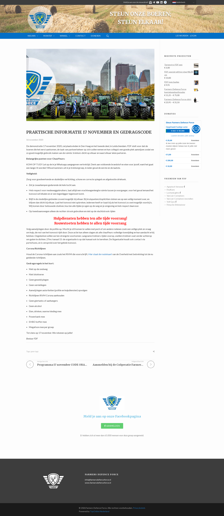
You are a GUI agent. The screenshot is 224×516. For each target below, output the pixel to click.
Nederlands (178, 2)
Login (193, 36)
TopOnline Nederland (99, 511)
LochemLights (174, 192)
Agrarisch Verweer (176, 186)
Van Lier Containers (175, 195)
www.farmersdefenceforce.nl (98, 482)
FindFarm (171, 189)
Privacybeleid (139, 508)
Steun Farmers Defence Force (180, 122)
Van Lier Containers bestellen (180, 198)
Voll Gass (171, 201)
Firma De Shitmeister (176, 205)
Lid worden (182, 36)
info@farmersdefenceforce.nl (98, 479)
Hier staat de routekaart (100, 254)
